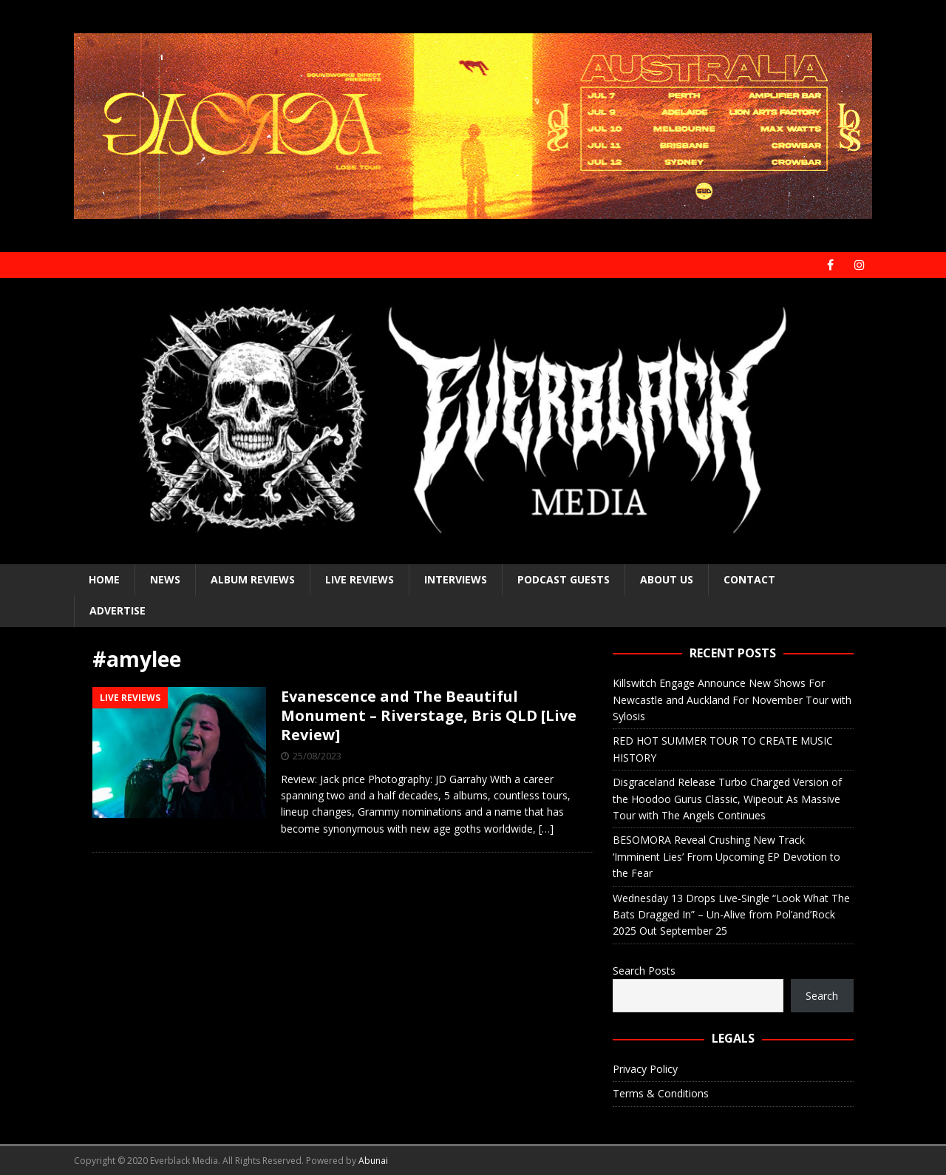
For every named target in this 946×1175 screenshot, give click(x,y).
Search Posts (644, 971)
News (165, 579)
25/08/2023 (317, 755)
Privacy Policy (645, 1069)
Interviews (455, 579)
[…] (546, 829)
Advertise (117, 610)
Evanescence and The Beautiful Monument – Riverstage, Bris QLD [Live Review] (428, 715)
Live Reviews (359, 579)
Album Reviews (253, 579)
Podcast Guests (563, 579)
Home (104, 579)
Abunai (373, 1160)
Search (822, 996)
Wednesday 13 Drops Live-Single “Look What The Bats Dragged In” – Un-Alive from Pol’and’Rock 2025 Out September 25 (731, 914)
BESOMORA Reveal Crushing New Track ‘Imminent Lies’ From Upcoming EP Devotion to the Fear (726, 856)
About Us (666, 579)
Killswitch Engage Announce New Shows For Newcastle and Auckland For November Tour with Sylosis (732, 699)
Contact (749, 579)
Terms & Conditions (661, 1093)
